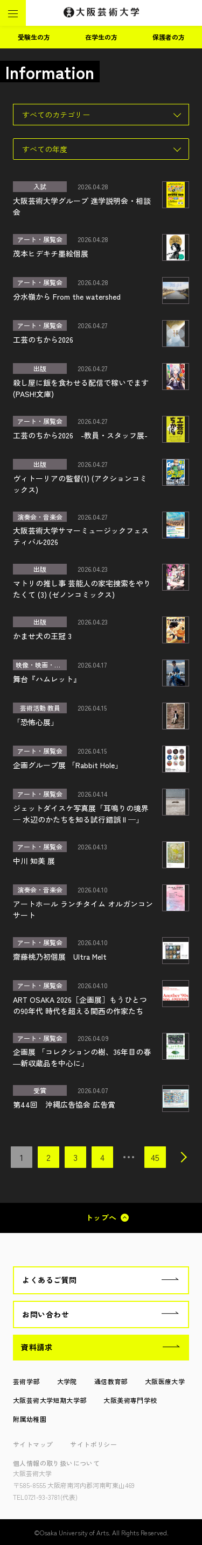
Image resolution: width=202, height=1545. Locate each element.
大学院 (67, 1381)
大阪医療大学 (165, 1381)
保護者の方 (168, 36)
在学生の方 (101, 36)
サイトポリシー (93, 1444)
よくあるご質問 (49, 1279)
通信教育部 (111, 1381)
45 (155, 1157)
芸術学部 (26, 1381)
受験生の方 (34, 36)
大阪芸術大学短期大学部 (49, 1400)
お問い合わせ (45, 1314)
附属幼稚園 (29, 1418)
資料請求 (36, 1347)
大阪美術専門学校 (130, 1400)
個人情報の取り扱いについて (56, 1463)
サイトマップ (33, 1444)
